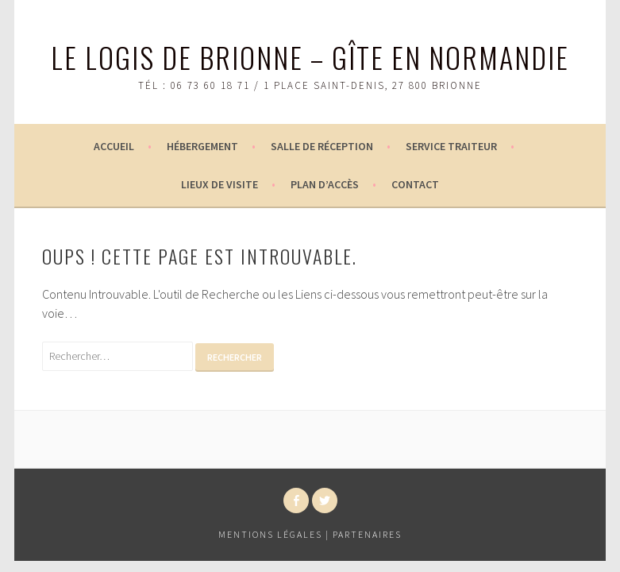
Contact (415, 184)
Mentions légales (270, 534)
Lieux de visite (219, 184)
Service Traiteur (451, 146)
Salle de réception (322, 146)
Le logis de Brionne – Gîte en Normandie (310, 57)
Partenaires (367, 534)
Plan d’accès (325, 184)
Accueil (114, 146)
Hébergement (202, 146)
